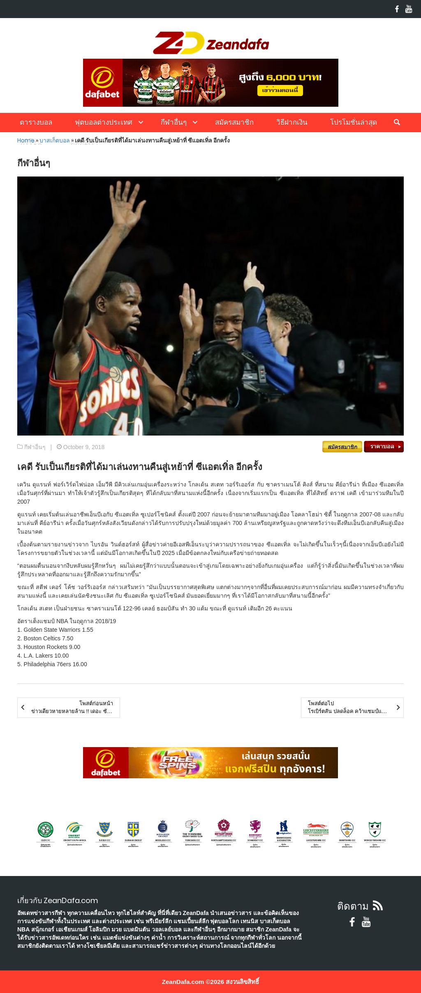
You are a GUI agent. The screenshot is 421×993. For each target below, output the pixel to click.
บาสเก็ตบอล (54, 140)
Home (26, 140)
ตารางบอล (36, 122)
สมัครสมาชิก (234, 122)
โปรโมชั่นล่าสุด (353, 122)
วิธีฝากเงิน (292, 122)
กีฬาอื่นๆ (174, 122)
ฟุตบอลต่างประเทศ (103, 122)
